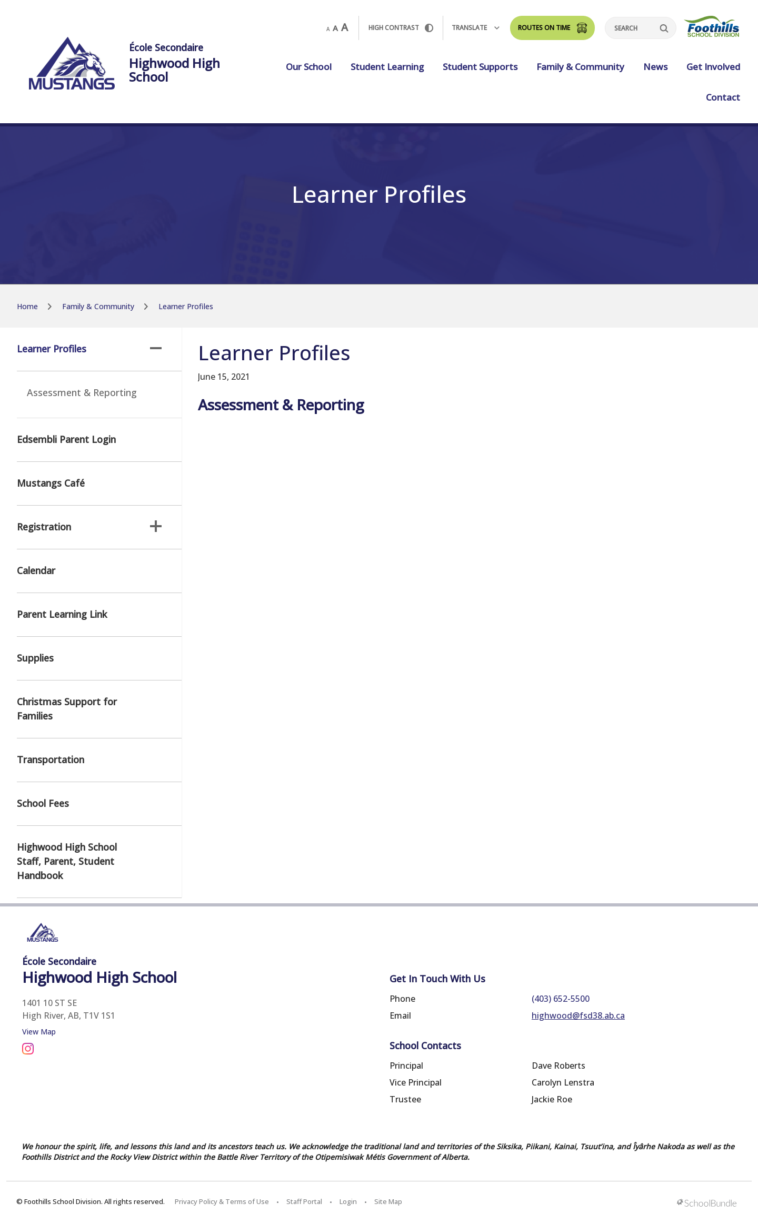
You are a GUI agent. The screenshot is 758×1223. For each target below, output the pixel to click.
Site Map (388, 1201)
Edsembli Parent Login (66, 439)
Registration (89, 526)
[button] (156, 348)
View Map (39, 1032)
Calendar (36, 570)
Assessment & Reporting (82, 392)
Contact (723, 97)
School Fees (43, 803)
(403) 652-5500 (561, 998)
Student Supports (480, 67)
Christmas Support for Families (67, 708)
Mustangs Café (51, 483)
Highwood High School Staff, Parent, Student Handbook (67, 861)
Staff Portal (304, 1201)
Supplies (35, 658)
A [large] (344, 27)
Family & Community (580, 67)
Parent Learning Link (62, 614)
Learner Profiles (89, 348)
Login (348, 1201)
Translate (476, 27)
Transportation (50, 759)
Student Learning (387, 67)
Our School (309, 67)
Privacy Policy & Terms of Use (222, 1201)
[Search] (640, 28)
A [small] (328, 29)
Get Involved (713, 67)
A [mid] (335, 28)
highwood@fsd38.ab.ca (578, 1015)
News (655, 67)
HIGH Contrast (400, 27)
